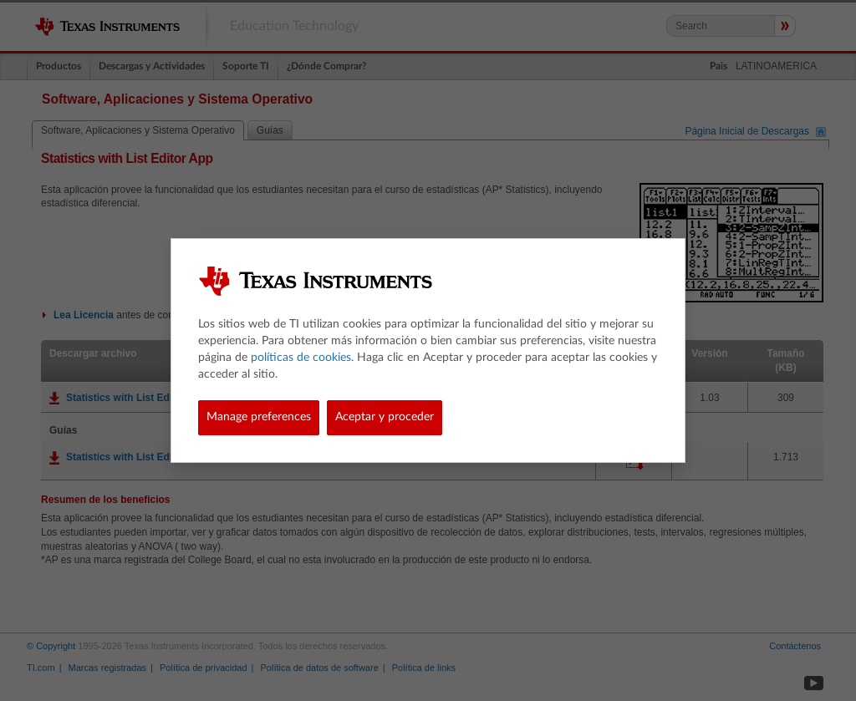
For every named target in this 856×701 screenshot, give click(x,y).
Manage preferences (258, 417)
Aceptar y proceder (384, 417)
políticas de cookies (301, 357)
